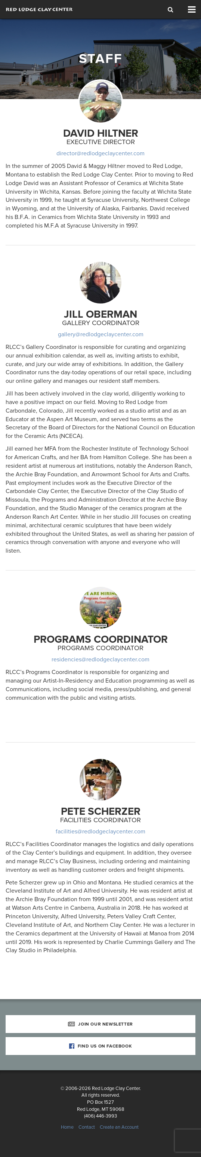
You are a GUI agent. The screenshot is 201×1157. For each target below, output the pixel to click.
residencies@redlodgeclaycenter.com (100, 659)
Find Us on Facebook (100, 1046)
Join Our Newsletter (100, 1024)
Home (67, 1127)
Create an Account (119, 1127)
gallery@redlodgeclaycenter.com (100, 334)
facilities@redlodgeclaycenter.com (100, 831)
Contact (86, 1127)
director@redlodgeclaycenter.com (100, 153)
